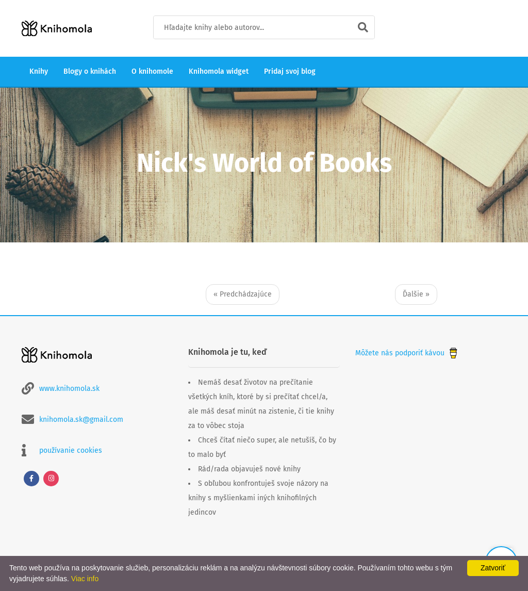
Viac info (84, 578)
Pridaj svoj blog (290, 71)
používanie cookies (70, 450)
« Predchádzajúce (242, 294)
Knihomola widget (219, 71)
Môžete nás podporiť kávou (407, 353)
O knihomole (152, 71)
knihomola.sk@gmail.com (81, 419)
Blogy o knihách (89, 71)
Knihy (38, 71)
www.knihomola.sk (69, 388)
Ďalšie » (416, 294)
